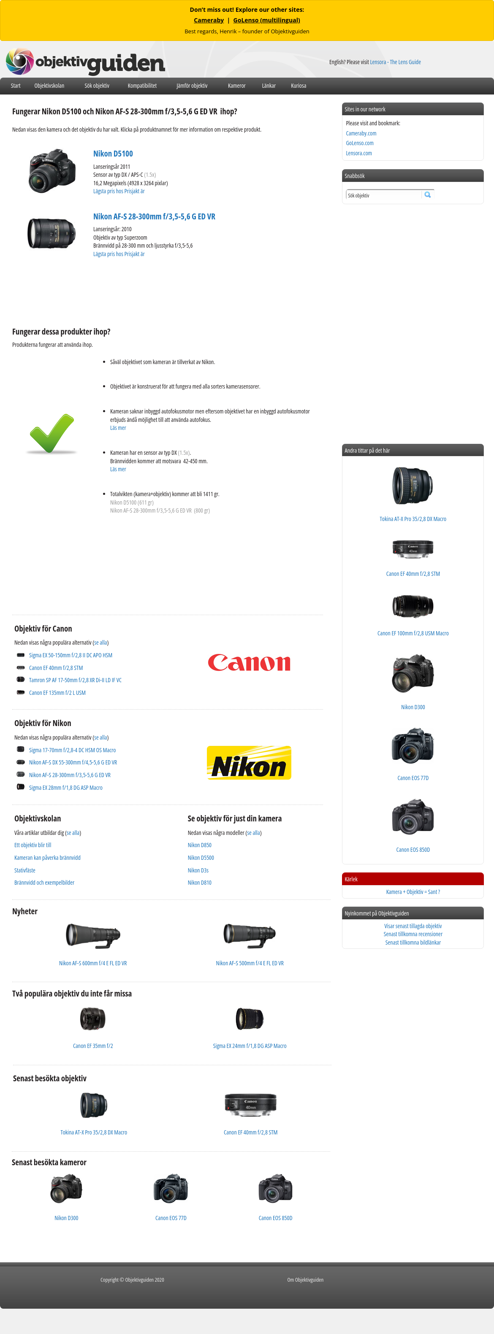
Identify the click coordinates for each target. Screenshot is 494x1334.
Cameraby (209, 20)
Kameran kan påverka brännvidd (47, 857)
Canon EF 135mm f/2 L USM (57, 693)
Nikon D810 (200, 882)
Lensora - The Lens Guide (395, 62)
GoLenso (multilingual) (266, 20)
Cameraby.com (361, 133)
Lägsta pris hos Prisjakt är (119, 191)
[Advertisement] (166, 291)
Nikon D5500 (201, 857)
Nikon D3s (198, 870)
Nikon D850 (200, 845)
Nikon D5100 (113, 153)
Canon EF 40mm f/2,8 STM (56, 668)
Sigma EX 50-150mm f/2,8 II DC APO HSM (70, 655)
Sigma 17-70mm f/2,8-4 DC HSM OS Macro (72, 750)
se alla (100, 642)
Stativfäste (24, 870)
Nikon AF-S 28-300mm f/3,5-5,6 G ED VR (154, 216)
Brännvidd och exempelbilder (44, 882)
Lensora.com (359, 153)
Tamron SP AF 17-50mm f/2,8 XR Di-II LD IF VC (75, 680)
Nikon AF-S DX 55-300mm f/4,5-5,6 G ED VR (73, 762)
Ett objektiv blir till (32, 845)
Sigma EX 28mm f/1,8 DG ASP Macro (66, 787)
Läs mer (118, 428)
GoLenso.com (359, 143)
